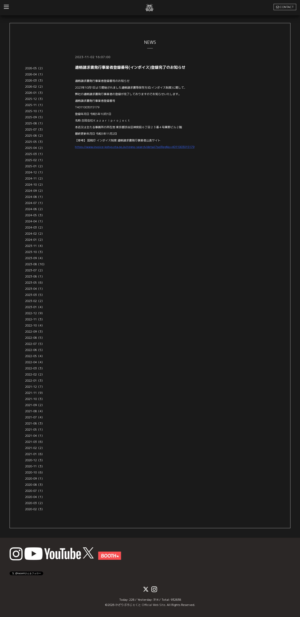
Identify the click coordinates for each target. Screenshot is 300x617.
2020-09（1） (34, 479)
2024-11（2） (34, 178)
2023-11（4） (34, 246)
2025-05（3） (34, 142)
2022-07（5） (34, 344)
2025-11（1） (34, 105)
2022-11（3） (34, 319)
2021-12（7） (34, 387)
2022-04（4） (34, 362)
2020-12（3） (34, 460)
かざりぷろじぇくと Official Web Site (140, 605)
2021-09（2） (34, 405)
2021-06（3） (34, 423)
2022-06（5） (34, 350)
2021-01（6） (34, 454)
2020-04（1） (34, 497)
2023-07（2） (34, 270)
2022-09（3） (34, 332)
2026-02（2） (34, 87)
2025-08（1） (34, 123)
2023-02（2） (34, 301)
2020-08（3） (34, 485)
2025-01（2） (34, 166)
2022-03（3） (34, 368)
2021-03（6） (34, 442)
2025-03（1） (34, 154)
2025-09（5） (34, 117)
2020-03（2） (34, 503)
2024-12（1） (34, 172)
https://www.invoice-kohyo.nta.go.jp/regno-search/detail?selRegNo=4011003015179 (134, 147)
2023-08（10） (35, 264)
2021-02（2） (34, 448)
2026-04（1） (34, 74)
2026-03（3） (34, 80)
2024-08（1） (34, 197)
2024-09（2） (34, 191)
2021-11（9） (34, 393)
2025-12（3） (34, 99)
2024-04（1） (34, 221)
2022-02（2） (34, 374)
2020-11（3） (34, 466)
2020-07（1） (34, 491)
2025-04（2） (34, 148)
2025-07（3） (34, 129)
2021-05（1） (34, 430)
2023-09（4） (34, 258)
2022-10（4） (34, 325)
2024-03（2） (34, 227)
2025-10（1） (34, 111)
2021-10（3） (34, 399)
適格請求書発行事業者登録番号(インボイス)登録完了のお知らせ (130, 67)
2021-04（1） (34, 436)
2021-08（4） (34, 411)
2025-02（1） (34, 160)
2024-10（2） (34, 185)
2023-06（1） (34, 276)
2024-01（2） (34, 240)
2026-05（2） (34, 68)
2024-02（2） (34, 234)
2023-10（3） (34, 252)
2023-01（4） (34, 307)
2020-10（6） (34, 472)
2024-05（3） (34, 215)
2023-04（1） (34, 289)
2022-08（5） (34, 338)
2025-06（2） (34, 136)
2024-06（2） (34, 209)
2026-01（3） (34, 93)
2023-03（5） (34, 295)
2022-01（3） (34, 381)
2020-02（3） (34, 509)
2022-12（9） (34, 313)
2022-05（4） (34, 356)
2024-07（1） (34, 203)
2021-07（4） (34, 417)
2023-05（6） (34, 283)
